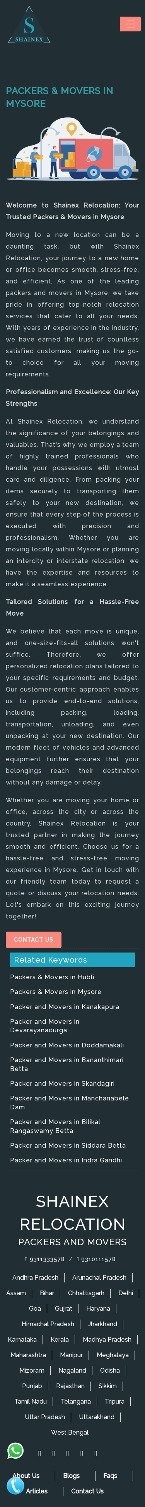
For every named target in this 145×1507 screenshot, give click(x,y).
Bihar (47, 1293)
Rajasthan (70, 1386)
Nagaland (72, 1370)
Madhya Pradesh (107, 1339)
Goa (35, 1308)
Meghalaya (113, 1355)
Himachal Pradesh (48, 1324)
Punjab (32, 1386)
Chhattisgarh (86, 1293)
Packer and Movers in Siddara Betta (68, 1145)
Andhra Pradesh (35, 1277)
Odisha (110, 1370)
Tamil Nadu (30, 1401)
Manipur (71, 1355)
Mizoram (31, 1370)
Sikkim (108, 1386)
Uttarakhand (96, 1417)
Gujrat (63, 1308)
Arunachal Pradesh (99, 1277)
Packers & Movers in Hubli (52, 977)
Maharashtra (28, 1355)
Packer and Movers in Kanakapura (64, 1007)
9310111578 (96, 1259)
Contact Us (33, 940)
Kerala (60, 1339)
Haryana (98, 1308)
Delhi (125, 1293)
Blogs (71, 1476)
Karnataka (22, 1339)
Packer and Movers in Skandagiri (62, 1083)
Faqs (110, 1476)
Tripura (115, 1401)
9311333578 (45, 1259)
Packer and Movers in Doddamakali (67, 1045)
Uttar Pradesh (45, 1417)
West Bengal (70, 1432)
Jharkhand (102, 1324)
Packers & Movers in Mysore (56, 992)
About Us (25, 1476)
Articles (37, 1491)
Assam (16, 1293)
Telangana (76, 1401)
